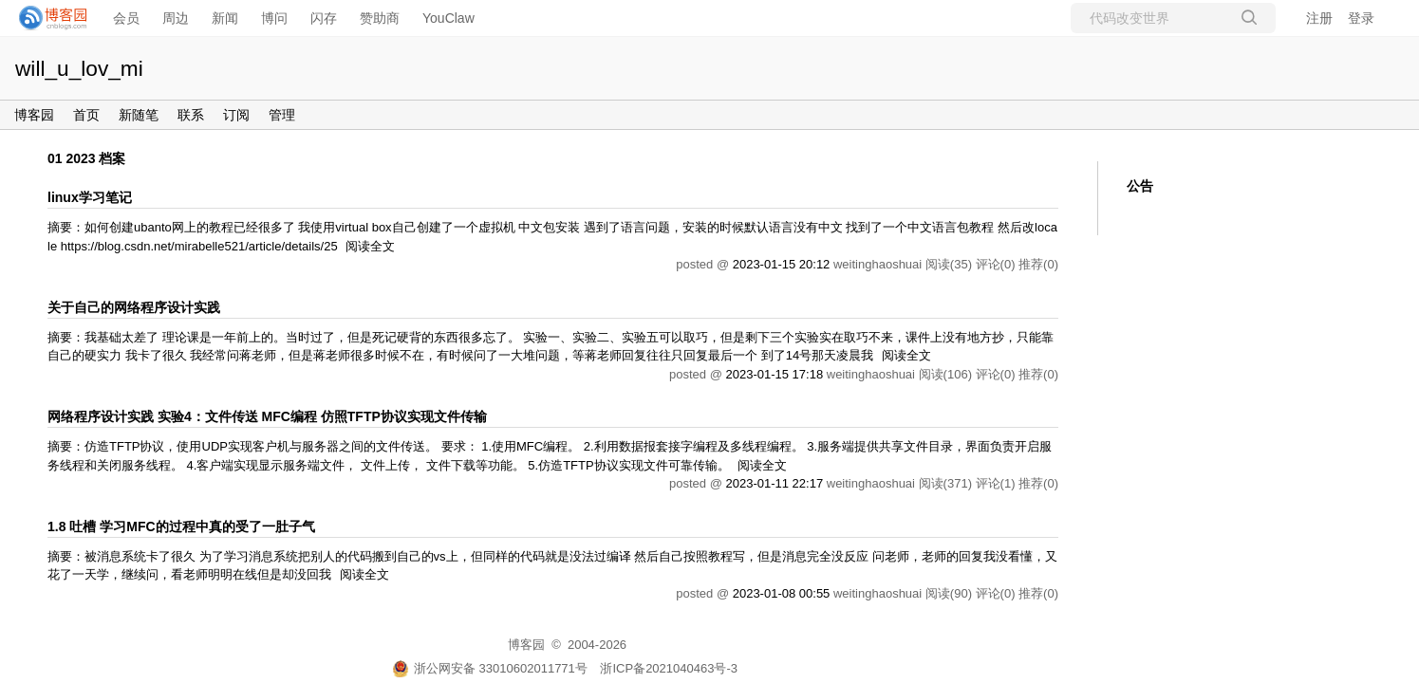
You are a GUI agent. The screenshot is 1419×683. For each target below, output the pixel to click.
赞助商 (380, 18)
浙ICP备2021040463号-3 (669, 668)
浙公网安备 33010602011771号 (490, 668)
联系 (190, 114)
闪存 (323, 18)
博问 (274, 18)
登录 (1361, 18)
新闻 (225, 18)
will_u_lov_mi (79, 68)
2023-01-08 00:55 (782, 593)
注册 (1319, 18)
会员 (126, 18)
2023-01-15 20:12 (782, 264)
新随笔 (139, 114)
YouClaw (448, 18)
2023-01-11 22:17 (774, 483)
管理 (282, 114)
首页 (86, 114)
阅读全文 (370, 246)
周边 (175, 18)
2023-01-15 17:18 (774, 374)
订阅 (236, 114)
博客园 (34, 114)
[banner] (47, 18)
